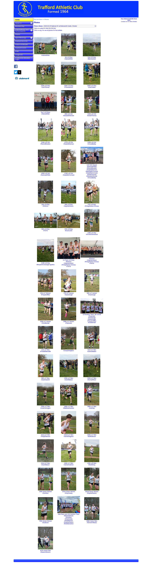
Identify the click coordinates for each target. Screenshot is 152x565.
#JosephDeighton (68, 350)
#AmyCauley (68, 493)
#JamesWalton (91, 351)
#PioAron (45, 206)
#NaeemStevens (45, 552)
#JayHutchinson (68, 206)
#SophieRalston (92, 493)
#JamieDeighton (69, 436)
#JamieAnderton (69, 465)
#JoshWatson (68, 380)
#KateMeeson (68, 520)
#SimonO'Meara (92, 522)
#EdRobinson (92, 436)
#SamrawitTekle (45, 175)
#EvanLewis (68, 231)
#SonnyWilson (91, 380)
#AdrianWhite (45, 55)
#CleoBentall (45, 323)
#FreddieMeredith (45, 351)
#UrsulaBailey (92, 144)
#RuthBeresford (68, 524)
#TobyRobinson (45, 436)
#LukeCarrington (45, 408)
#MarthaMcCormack (92, 171)
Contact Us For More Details (129, 21)
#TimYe (45, 231)
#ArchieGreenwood (92, 234)
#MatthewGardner (68, 408)
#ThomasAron (68, 87)
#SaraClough (69, 295)
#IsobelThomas (91, 115)
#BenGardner (92, 59)
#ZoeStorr (45, 493)
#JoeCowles (91, 87)
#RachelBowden (45, 144)
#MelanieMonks (68, 516)
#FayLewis (68, 323)
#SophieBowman (68, 144)
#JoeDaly (92, 408)
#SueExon (45, 522)
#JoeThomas (45, 87)
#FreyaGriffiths (45, 295)
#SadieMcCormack (68, 175)
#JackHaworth (45, 380)
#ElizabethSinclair (68, 115)
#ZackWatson (45, 465)
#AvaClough (91, 295)
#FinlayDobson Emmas (92, 206)
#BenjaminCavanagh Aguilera (45, 264)
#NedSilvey (91, 465)
